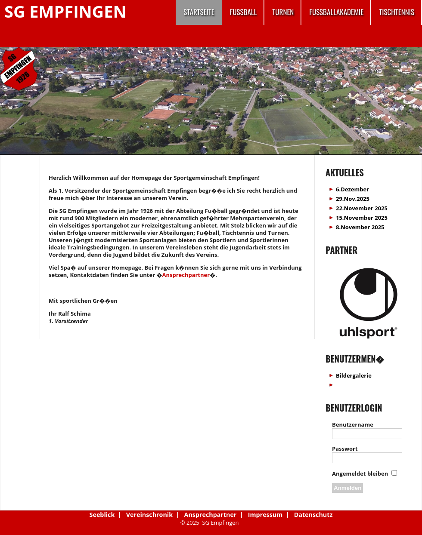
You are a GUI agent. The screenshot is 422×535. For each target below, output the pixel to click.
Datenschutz (313, 514)
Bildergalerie (354, 375)
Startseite (198, 11)
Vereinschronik (149, 514)
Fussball (243, 11)
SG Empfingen (65, 11)
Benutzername (352, 424)
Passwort (345, 448)
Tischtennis (396, 11)
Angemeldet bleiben (360, 473)
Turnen (283, 11)
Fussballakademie (336, 11)
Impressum (265, 514)
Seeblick (102, 514)
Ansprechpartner (186, 275)
